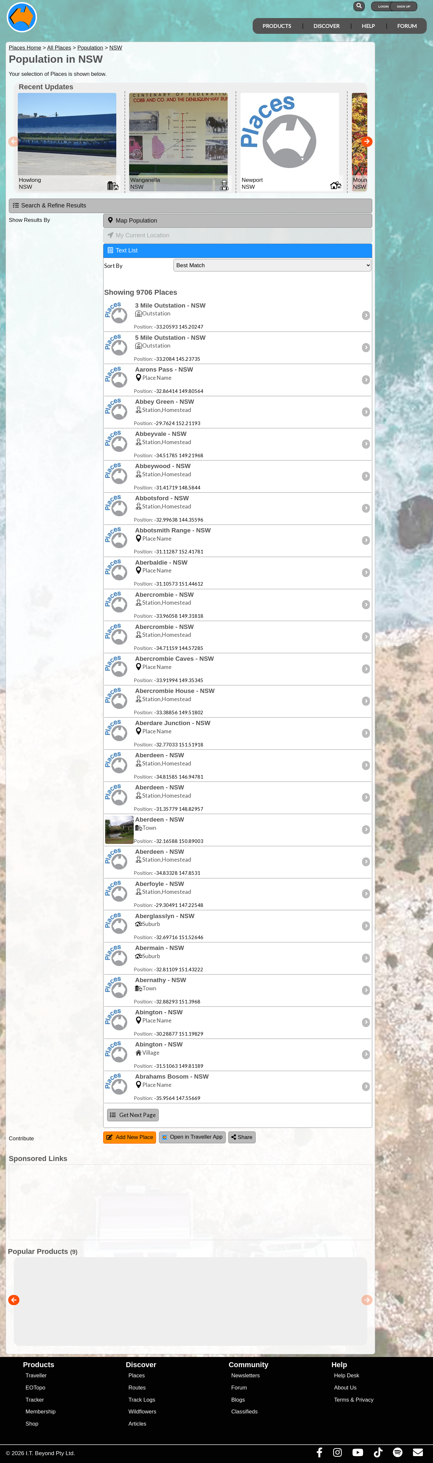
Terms (341, 1400)
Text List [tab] (122, 250)
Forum (407, 26)
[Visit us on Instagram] (337, 1454)
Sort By (113, 265)
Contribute (21, 1138)
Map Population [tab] (131, 220)
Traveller (36, 1375)
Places (136, 1375)
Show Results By (29, 220)
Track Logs (141, 1400)
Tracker (35, 1400)
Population (90, 48)
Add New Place (129, 1137)
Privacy (365, 1400)
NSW (115, 48)
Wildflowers (142, 1412)
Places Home (25, 48)
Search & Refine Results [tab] (49, 205)
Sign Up (403, 6)
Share (241, 1137)
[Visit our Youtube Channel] (358, 1454)
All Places (59, 48)
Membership (41, 1412)
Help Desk (346, 1375)
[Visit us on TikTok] (378, 1454)
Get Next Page (132, 1114)
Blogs (238, 1400)
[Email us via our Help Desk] (417, 1454)
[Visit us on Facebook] (319, 1454)
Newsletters (245, 1375)
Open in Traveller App (192, 1137)
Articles (137, 1424)
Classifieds (244, 1412)
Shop (32, 1424)
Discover (326, 26)
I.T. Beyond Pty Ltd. (50, 1453)
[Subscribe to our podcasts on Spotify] (397, 1454)
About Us (345, 1388)
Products (276, 26)
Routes (137, 1388)
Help (368, 26)
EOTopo (35, 1388)
